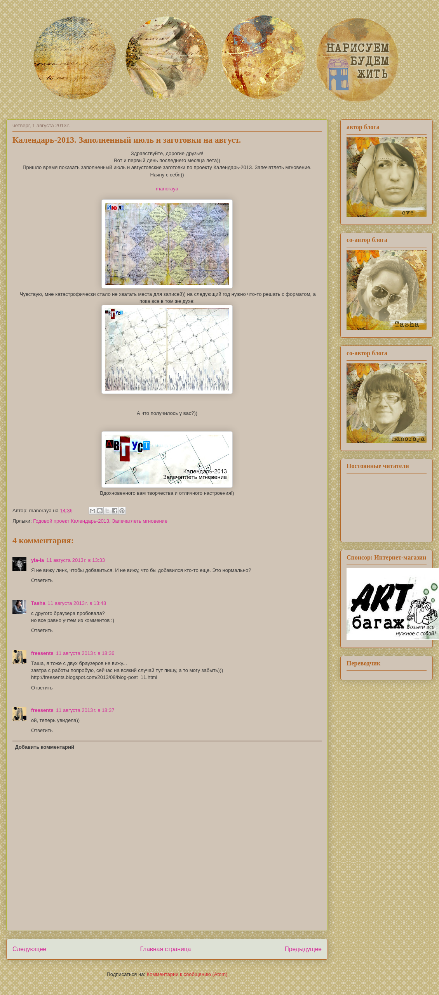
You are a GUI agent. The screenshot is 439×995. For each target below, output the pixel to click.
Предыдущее (303, 949)
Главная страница (165, 949)
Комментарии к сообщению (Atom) (187, 974)
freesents (42, 653)
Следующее (29, 949)
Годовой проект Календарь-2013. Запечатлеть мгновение (100, 521)
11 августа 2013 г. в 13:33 (75, 560)
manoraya (167, 189)
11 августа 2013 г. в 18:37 (85, 710)
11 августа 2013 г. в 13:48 (77, 603)
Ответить (42, 580)
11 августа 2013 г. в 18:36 (85, 653)
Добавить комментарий (45, 747)
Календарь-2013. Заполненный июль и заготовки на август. (126, 140)
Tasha (38, 603)
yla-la (37, 560)
